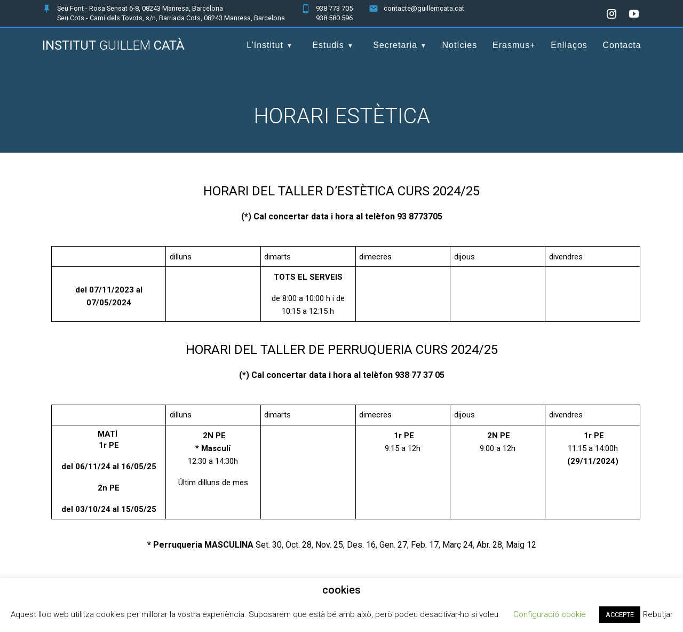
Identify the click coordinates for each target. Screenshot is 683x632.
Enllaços (569, 45)
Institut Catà (113, 45)
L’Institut (265, 45)
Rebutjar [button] (658, 614)
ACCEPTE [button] (620, 615)
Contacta (622, 45)
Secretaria (395, 45)
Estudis (328, 45)
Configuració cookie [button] (549, 614)
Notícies (459, 45)
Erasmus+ (514, 45)
